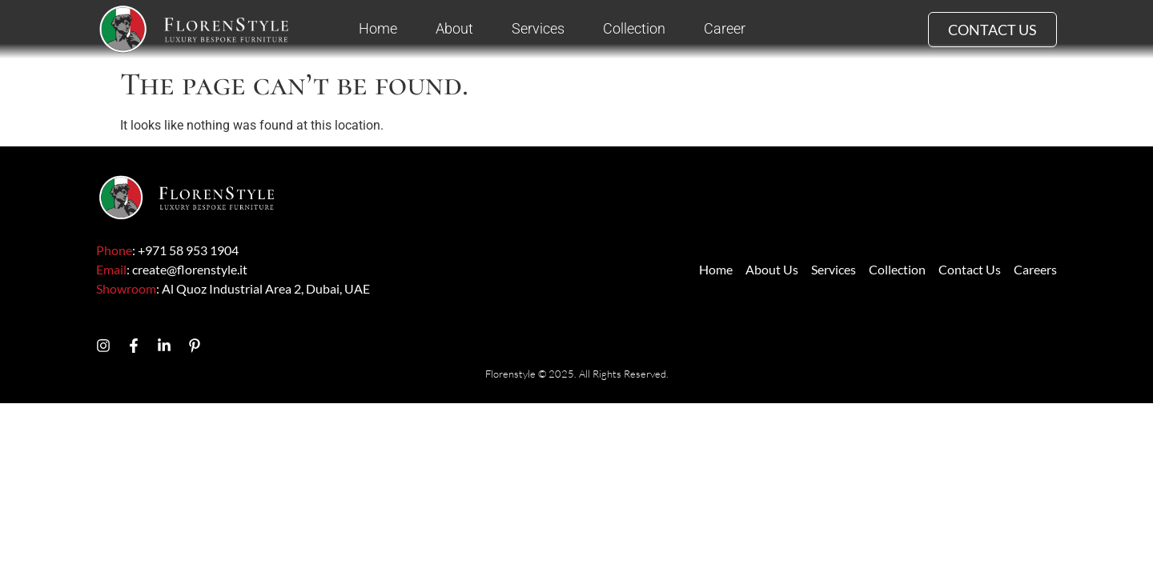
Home (378, 28)
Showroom (126, 288)
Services (538, 28)
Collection (634, 28)
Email (111, 269)
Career (724, 28)
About (454, 28)
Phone (114, 250)
